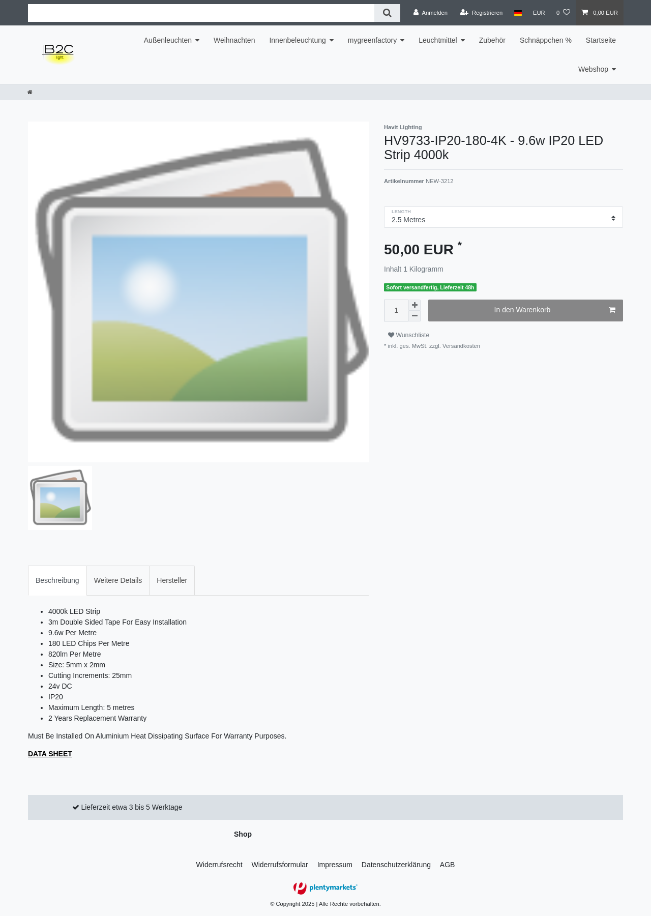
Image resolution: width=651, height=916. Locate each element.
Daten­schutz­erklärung (396, 865)
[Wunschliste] (563, 12)
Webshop (593, 69)
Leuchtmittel (438, 40)
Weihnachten (234, 40)
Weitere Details (118, 580)
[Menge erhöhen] (414, 305)
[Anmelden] (430, 12)
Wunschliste (408, 335)
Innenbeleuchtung (297, 40)
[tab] (57, 581)
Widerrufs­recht (219, 865)
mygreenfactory (372, 40)
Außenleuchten (168, 40)
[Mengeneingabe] (396, 310)
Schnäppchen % (546, 40)
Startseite (601, 40)
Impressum (334, 865)
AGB (447, 865)
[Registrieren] (481, 12)
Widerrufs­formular (280, 865)
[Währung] (539, 12)
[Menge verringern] (414, 316)
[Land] (517, 12)
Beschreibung (57, 580)
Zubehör (492, 40)
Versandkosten (460, 346)
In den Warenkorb (554, 310)
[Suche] (387, 13)
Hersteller (172, 580)
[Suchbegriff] (201, 13)
